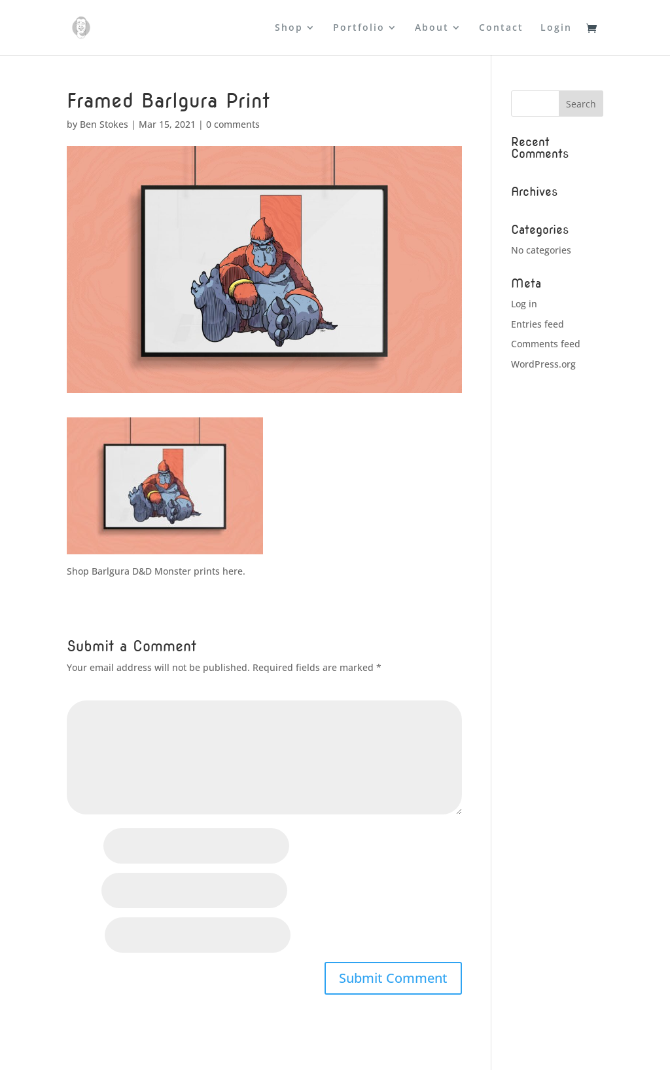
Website (84, 936)
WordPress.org (543, 364)
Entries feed (537, 324)
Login (556, 28)
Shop (289, 28)
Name (84, 847)
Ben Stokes (104, 124)
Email (83, 891)
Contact (501, 28)
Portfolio (359, 28)
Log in (524, 303)
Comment (92, 692)
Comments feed (545, 343)
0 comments (233, 124)
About (432, 28)
